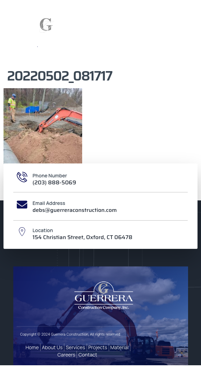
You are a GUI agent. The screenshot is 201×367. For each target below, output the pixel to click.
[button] (157, 33)
